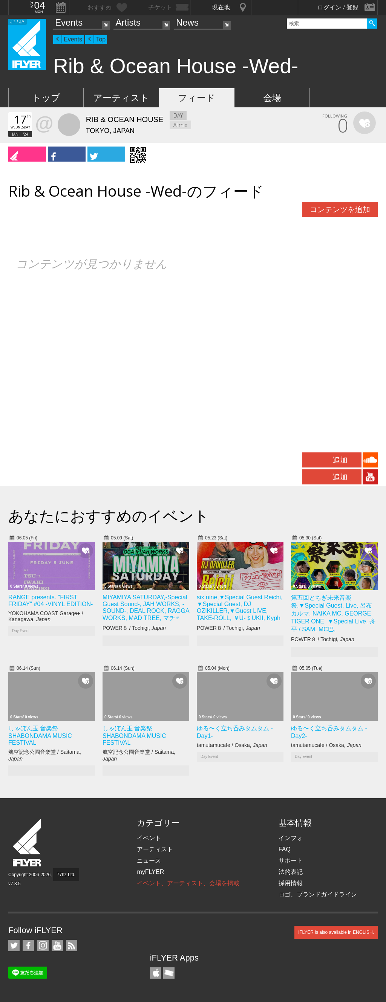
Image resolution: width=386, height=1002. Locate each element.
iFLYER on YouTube (57, 945)
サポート (291, 860)
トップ (46, 98)
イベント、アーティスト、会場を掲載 (188, 883)
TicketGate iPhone (169, 973)
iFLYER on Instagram (43, 945)
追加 (340, 460)
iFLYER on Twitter (14, 945)
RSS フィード (71, 945)
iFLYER (27, 842)
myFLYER (150, 872)
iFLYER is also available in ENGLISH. (336, 932)
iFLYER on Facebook (28, 945)
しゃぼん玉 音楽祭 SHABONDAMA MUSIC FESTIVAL (40, 735)
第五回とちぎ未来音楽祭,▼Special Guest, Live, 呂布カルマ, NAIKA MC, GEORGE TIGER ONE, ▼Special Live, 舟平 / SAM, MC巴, (333, 613)
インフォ (291, 838)
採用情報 (291, 883)
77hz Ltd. (66, 874)
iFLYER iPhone (155, 973)
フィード (196, 98)
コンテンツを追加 (340, 209)
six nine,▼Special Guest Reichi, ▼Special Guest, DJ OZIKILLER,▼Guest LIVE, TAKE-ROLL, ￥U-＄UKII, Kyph (240, 607)
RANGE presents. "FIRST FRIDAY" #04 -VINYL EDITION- (50, 600)
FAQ (285, 849)
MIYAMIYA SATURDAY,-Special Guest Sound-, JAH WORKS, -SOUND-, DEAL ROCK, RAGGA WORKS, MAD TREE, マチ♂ (146, 607)
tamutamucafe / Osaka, (232, 745)
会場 (272, 98)
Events (69, 22)
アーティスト (121, 98)
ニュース (149, 860)
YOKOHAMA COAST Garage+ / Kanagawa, (45, 616)
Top (101, 39)
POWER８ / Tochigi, (134, 628)
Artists (128, 22)
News (187, 22)
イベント (149, 838)
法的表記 (291, 872)
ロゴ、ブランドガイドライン (318, 894)
